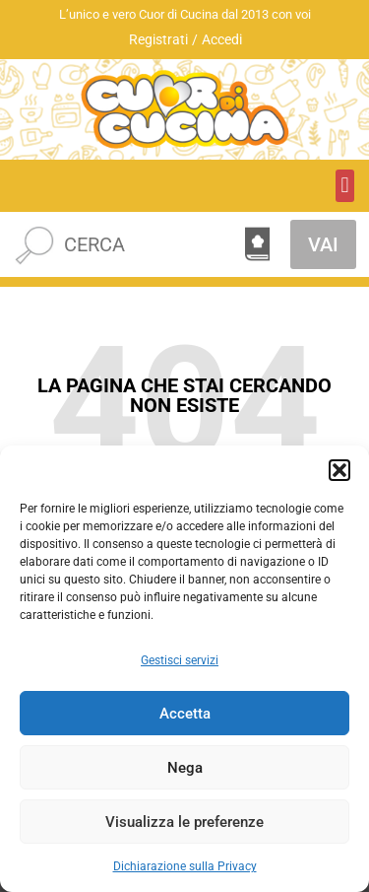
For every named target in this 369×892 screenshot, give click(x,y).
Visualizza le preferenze (184, 822)
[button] (339, 470)
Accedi (222, 39)
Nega (185, 768)
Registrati (158, 39)
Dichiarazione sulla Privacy (185, 866)
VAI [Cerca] (323, 244)
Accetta (185, 713)
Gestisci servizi (179, 660)
